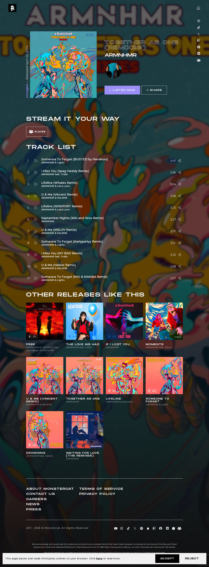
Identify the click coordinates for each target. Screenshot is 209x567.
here (99, 558)
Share (154, 90)
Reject (192, 558)
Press (33, 509)
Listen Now (122, 90)
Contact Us (40, 494)
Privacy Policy (97, 494)
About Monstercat (50, 489)
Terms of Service (101, 489)
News (33, 504)
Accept (167, 558)
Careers (36, 499)
